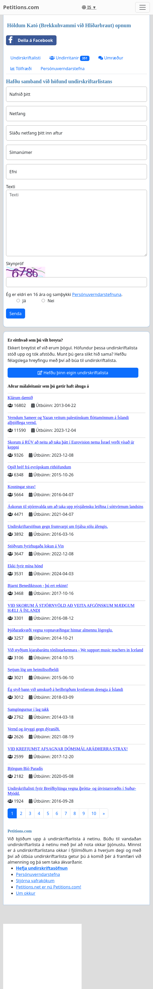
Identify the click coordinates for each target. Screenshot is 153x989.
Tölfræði (21, 68)
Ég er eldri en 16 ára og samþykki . (64, 294)
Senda (15, 313)
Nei (51, 301)
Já (24, 301)
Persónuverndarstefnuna (96, 294)
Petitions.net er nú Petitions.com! (48, 887)
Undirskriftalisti (25, 58)
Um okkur (25, 893)
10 (93, 813)
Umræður (110, 58)
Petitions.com (21, 7)
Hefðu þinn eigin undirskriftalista (73, 373)
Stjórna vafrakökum (35, 881)
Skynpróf (15, 263)
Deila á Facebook (29, 40)
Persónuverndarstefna (62, 68)
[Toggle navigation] (142, 7)
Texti (10, 186)
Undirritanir (69, 58)
